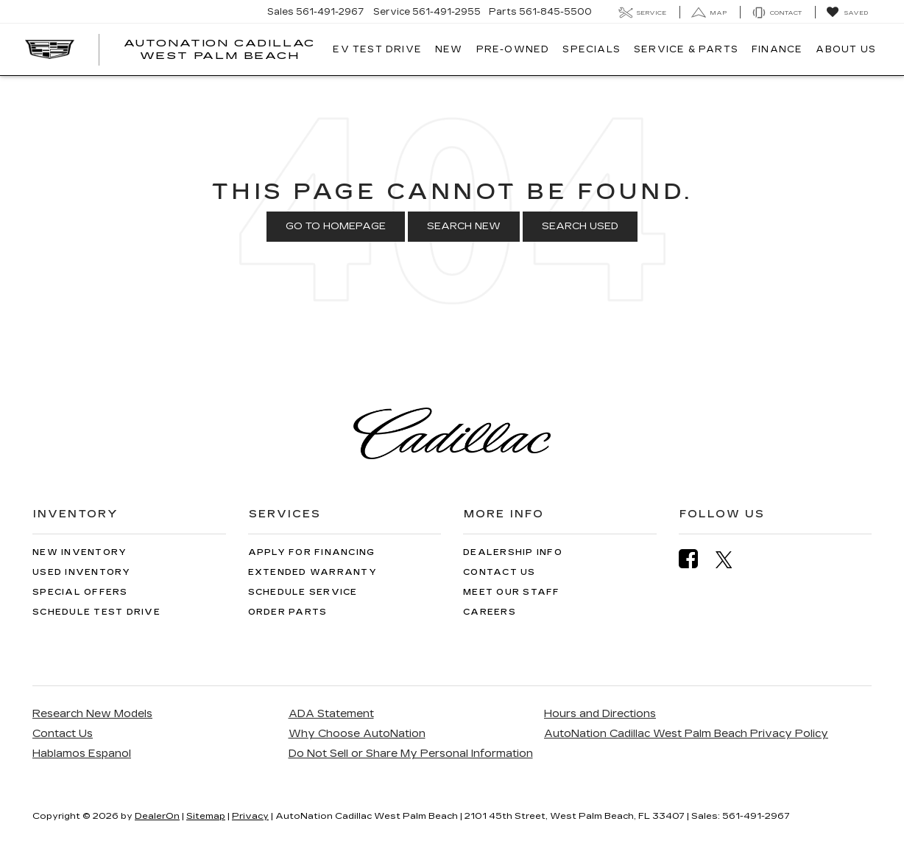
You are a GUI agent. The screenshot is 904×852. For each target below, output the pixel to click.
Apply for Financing (311, 552)
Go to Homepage (336, 226)
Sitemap (205, 816)
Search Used (580, 226)
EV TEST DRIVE (377, 49)
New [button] (449, 49)
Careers (489, 612)
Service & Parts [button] (686, 49)
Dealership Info (512, 552)
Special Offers (80, 592)
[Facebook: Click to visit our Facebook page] (696, 559)
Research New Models (92, 714)
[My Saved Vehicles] (847, 12)
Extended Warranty (312, 572)
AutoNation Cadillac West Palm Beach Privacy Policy (686, 733)
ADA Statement (331, 714)
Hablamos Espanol (81, 753)
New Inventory (79, 552)
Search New (464, 226)
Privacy (250, 816)
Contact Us (499, 572)
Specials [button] (591, 49)
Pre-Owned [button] (513, 49)
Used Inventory (81, 572)
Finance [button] (777, 49)
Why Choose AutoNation (357, 733)
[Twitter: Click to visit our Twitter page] (731, 559)
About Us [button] (846, 49)
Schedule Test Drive (96, 612)
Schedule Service (303, 592)
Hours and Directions (600, 714)
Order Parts (288, 612)
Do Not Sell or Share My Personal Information (411, 753)
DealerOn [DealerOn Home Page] (157, 816)
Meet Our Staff (511, 592)
